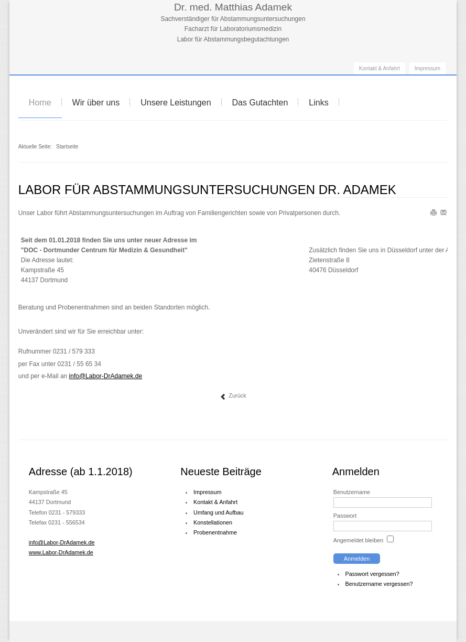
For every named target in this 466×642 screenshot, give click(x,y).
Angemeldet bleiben (358, 540)
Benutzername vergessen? (379, 584)
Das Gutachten (260, 102)
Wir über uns (96, 102)
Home (40, 102)
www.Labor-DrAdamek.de (61, 552)
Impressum (427, 68)
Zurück (233, 396)
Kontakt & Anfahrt (379, 68)
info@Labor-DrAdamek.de (62, 542)
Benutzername (351, 492)
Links (318, 102)
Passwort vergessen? (372, 574)
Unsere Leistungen (175, 102)
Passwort (344, 515)
